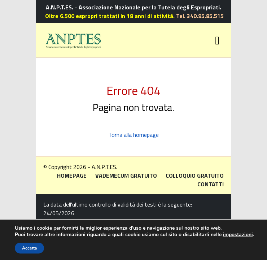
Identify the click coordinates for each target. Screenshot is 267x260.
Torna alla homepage (133, 134)
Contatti (210, 184)
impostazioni (238, 234)
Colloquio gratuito (195, 175)
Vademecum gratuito (126, 175)
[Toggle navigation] (217, 40)
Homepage (72, 175)
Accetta (29, 248)
